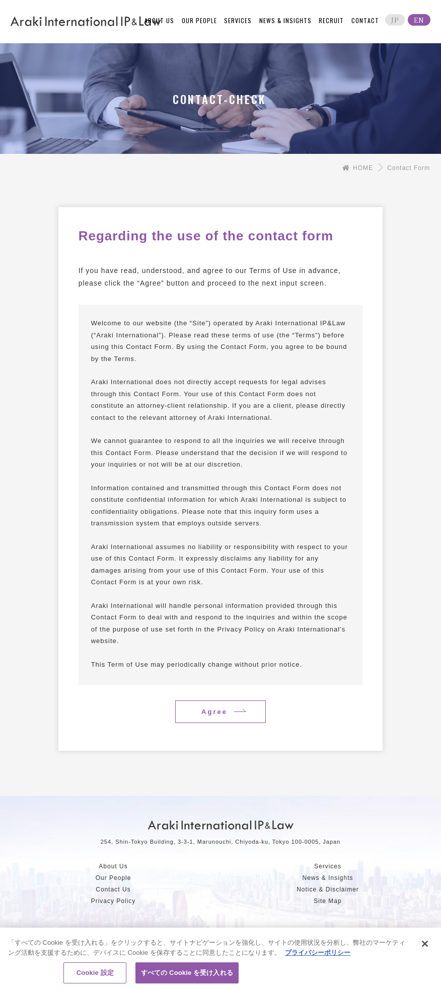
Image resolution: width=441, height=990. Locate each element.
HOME (357, 167)
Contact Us (113, 889)
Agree (214, 711)
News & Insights (327, 877)
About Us (113, 866)
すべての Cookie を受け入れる (187, 975)
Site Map (327, 901)
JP (395, 20)
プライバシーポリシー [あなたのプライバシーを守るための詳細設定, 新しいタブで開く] (317, 955)
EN (419, 20)
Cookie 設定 (95, 975)
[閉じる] (425, 947)
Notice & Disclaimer (328, 889)
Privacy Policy (113, 901)
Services (327, 866)
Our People (113, 877)
